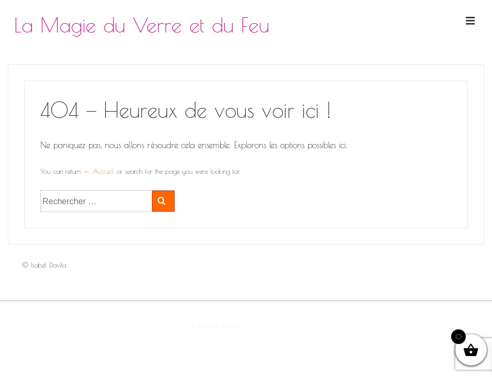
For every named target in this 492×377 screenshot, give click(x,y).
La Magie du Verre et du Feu (141, 25)
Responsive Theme (215, 325)
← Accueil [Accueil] (98, 171)
